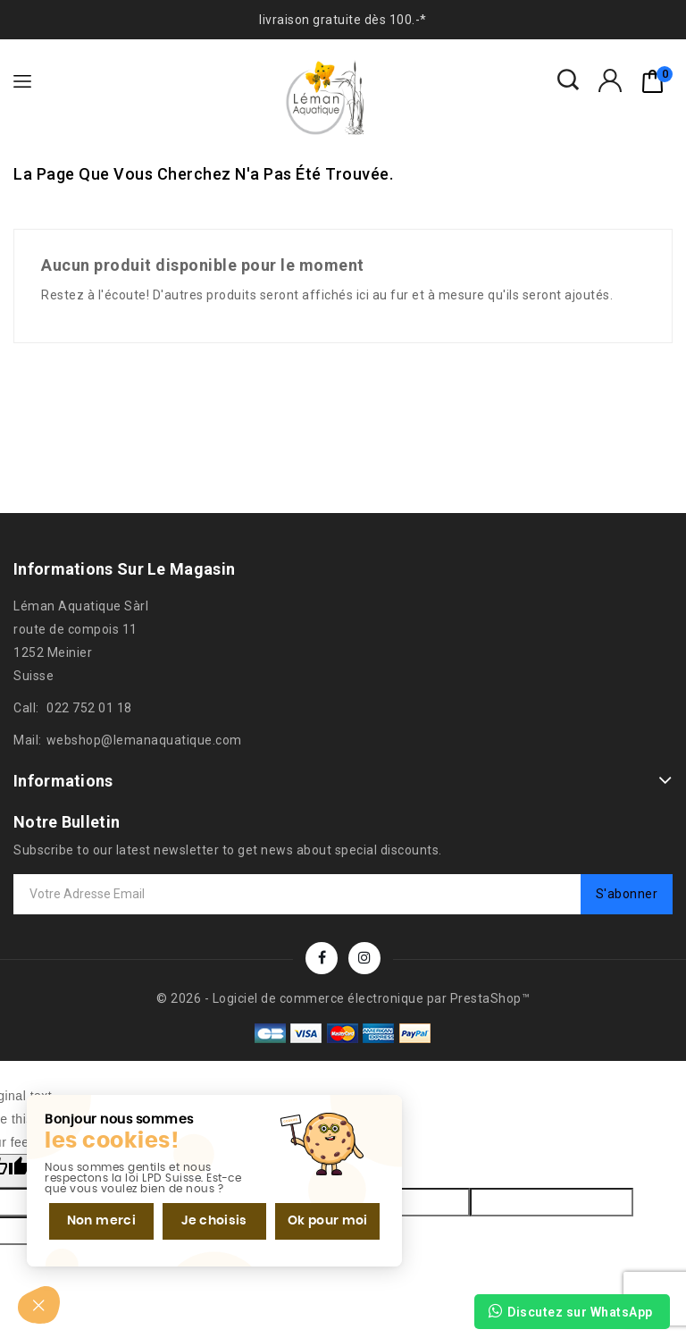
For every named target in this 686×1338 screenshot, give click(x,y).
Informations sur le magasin (124, 569)
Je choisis (214, 1221)
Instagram (364, 958)
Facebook (321, 958)
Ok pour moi (328, 1221)
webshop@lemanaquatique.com (144, 740)
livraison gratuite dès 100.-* (343, 20)
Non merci (101, 1221)
